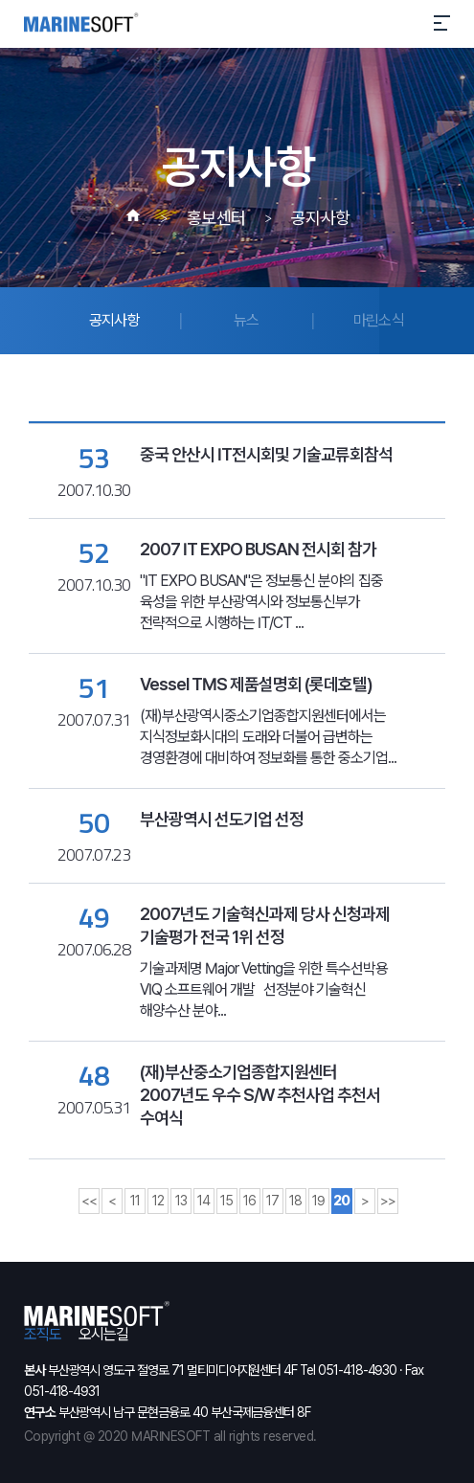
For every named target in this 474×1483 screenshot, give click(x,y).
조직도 (42, 1334)
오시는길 (103, 1334)
